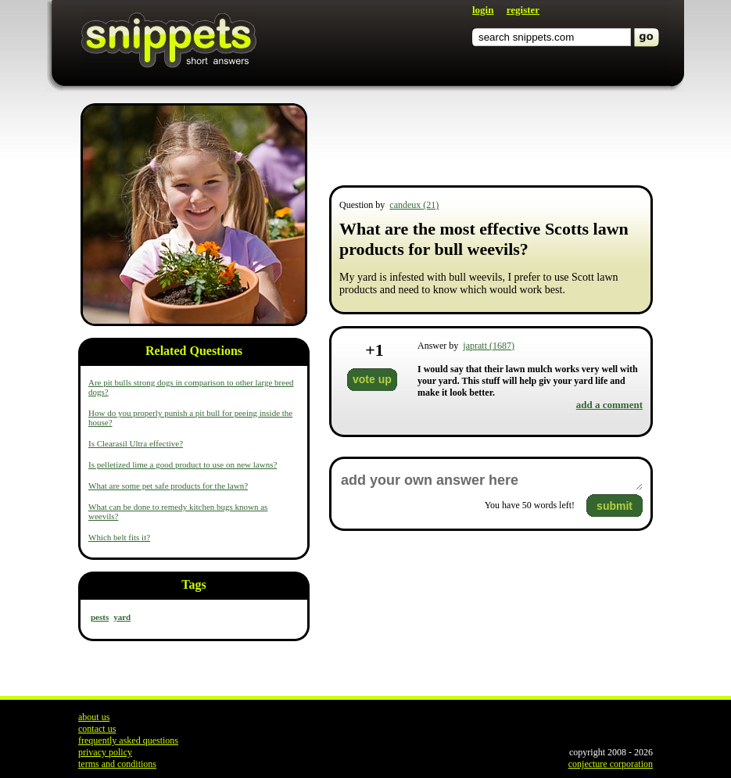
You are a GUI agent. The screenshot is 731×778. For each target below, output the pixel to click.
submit (614, 506)
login (482, 10)
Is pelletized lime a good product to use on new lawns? (182, 464)
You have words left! (530, 505)
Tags (193, 584)
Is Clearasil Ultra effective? (135, 443)
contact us (97, 728)
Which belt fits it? (119, 537)
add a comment (609, 405)
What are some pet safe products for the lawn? (168, 485)
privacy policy (105, 752)
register (523, 10)
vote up (372, 379)
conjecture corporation (610, 763)
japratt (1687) (488, 345)
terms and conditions (117, 763)
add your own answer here (491, 480)
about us (93, 717)
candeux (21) (414, 204)
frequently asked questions (128, 740)
